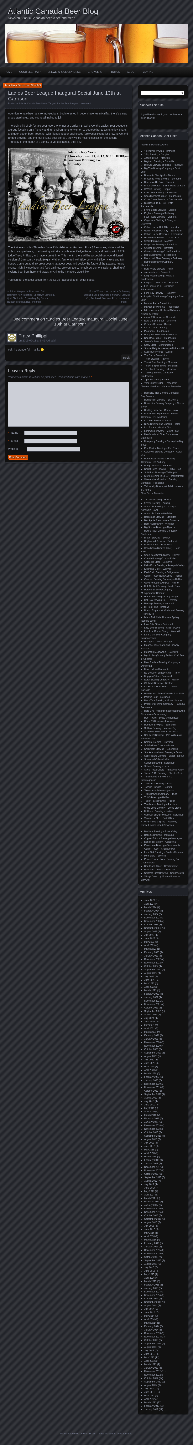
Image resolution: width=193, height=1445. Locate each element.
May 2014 (149, 1316)
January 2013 (151, 1368)
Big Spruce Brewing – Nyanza (159, 527)
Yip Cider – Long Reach (156, 379)
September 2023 (152, 928)
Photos (114, 71)
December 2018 (152, 1125)
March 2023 (150, 948)
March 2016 (150, 1239)
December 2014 (152, 1291)
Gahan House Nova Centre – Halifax (163, 575)
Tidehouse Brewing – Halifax (159, 783)
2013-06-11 (35, 85)
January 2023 (151, 955)
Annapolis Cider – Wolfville (158, 513)
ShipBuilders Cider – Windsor (159, 745)
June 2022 (149, 980)
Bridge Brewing (17, 137)
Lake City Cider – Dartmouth (158, 624)
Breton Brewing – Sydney (157, 537)
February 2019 (151, 1118)
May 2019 (149, 1108)
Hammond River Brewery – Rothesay (163, 258)
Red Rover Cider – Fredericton (160, 338)
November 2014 (152, 1295)
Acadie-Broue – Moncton (157, 158)
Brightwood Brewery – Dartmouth (161, 541)
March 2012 (150, 1402)
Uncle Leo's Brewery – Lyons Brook (162, 807)
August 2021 (150, 1014)
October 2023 (151, 924)
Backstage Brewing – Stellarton (160, 517)
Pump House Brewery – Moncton (161, 334)
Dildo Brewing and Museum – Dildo (162, 424)
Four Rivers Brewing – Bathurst (160, 216)
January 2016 (151, 1246)
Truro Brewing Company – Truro (160, 794)
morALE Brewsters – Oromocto (160, 317)
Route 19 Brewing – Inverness (159, 721)
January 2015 (151, 1288)
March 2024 (150, 907)
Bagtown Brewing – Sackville (159, 161)
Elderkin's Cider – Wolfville (157, 569)
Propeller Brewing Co (110, 133)
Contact (149, 71)
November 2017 (152, 1170)
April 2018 (149, 1153)
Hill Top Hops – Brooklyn (157, 607)
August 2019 (150, 1097)
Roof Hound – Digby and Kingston (161, 717)
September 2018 (152, 1135)
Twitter (82, 279)
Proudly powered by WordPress (78, 1433)
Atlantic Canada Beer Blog (53, 11)
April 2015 (149, 1277)
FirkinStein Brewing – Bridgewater (161, 572)
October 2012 (151, 1378)
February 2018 (151, 1160)
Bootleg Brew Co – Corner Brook (161, 410)
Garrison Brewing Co (82, 125)
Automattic (126, 1433)
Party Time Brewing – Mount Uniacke (163, 700)
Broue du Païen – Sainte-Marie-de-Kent (164, 185)
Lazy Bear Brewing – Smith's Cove (162, 627)
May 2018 (149, 1149)
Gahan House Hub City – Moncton (162, 227)
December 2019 (152, 1084)
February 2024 (151, 910)
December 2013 (152, 1333)
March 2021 (150, 1032)
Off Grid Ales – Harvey (155, 327)
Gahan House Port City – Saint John (162, 230)
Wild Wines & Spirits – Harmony (160, 821)
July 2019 (149, 1101)
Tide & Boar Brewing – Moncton (160, 362)
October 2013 (151, 1340)
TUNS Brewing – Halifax (156, 797)
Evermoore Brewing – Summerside (162, 845)
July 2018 (149, 1142)
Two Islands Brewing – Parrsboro (161, 804)
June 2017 (149, 1187)
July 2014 (149, 1309)
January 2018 (151, 1163)
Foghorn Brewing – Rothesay (159, 213)
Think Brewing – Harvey (156, 358)
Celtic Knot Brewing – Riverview (160, 192)
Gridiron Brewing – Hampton (158, 248)
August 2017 (150, 1181)
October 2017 (151, 1174)
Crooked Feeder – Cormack (158, 420)
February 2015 (151, 1284)
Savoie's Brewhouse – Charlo (159, 341)
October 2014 (151, 1298)
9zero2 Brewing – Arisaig (157, 503)
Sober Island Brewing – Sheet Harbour (164, 756)
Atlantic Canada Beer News (33, 103)
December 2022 (152, 959)
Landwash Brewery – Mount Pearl (161, 431)
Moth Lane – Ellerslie (155, 855)
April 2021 (149, 1028)
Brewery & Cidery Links (64, 71)
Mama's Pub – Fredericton (157, 303)
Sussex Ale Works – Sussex (158, 352)
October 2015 (151, 1257)
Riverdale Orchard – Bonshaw (159, 869)
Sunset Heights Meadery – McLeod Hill (164, 348)
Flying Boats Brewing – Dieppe (160, 210)
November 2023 (152, 921)
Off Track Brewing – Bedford (158, 683)
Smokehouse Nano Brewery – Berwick (164, 752)
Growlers (95, 71)
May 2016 (149, 1232)
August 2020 (150, 1056)
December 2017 (152, 1167)
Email (13, 441)
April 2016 (149, 1236)
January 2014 (151, 1329)
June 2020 (149, 1063)
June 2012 (149, 1392)
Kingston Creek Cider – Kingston (161, 282)
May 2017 (149, 1191)
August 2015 (150, 1264)
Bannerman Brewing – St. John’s (161, 399)
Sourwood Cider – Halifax (157, 759)
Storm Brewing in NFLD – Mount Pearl (164, 476)
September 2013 (152, 1343)
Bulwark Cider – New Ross (158, 544)
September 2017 (152, 1177)
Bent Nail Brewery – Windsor (159, 524)
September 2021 (152, 1011)
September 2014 (152, 1302)
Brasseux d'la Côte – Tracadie (159, 182)
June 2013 (149, 1354)
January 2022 (151, 997)
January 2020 (151, 1080)
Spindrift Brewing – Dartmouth (159, 762)
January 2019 (151, 1122)
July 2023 (149, 935)
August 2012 (150, 1385)
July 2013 (149, 1350)
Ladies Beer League (67, 103)
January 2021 (151, 1039)
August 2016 (150, 1222)
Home (8, 71)
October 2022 (151, 966)
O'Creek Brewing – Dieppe (158, 324)
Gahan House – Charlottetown (159, 848)
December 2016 (152, 1208)
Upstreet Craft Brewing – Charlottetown (164, 873)
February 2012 (151, 1406)
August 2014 (150, 1305)
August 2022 (150, 973)
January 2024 (151, 914)
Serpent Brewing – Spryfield (158, 742)
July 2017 (149, 1184)
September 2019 (152, 1094)
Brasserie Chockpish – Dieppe (159, 175)
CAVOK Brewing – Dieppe (157, 189)
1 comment (85, 103)
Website (13, 448)
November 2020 (152, 1045)
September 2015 (152, 1260)
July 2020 (149, 1059)
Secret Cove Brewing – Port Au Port (162, 469)
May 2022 (149, 983)
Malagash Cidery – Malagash (159, 641)
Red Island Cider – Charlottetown (161, 866)
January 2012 (151, 1409)
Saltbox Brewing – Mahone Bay (160, 728)
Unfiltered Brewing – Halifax (158, 811)
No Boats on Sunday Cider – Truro (162, 672)
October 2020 (151, 1049)
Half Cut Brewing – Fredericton (160, 255)
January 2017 (151, 1205)
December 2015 (152, 1250)
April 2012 (149, 1399)
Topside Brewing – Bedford (158, 787)
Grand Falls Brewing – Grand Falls (162, 237)
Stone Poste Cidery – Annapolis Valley (164, 769)
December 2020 (152, 1042)
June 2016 (149, 1229)
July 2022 (149, 976)
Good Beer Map (30, 71)
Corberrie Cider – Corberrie (158, 562)
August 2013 (150, 1347)
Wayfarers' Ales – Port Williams (160, 818)
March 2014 (150, 1322)
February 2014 (151, 1326)
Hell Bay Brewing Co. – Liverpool (161, 600)
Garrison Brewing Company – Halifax (163, 579)
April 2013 (149, 1361)
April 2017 (149, 1194)
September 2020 (152, 1052)
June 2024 (149, 900)
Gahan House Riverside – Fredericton (163, 234)
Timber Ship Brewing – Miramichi (161, 365)
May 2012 (149, 1395)
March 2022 (150, 990)
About (131, 71)
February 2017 (151, 1201)
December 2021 (152, 1000)
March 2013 (150, 1364)
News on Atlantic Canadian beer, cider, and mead (41, 18)
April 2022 (149, 987)
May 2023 (149, 942)
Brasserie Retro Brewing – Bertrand (162, 178)
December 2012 (152, 1371)
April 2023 (149, 945)
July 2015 (149, 1267)
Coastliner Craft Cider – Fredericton (162, 196)
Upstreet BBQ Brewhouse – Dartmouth (164, 814)
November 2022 (152, 962)
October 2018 (151, 1132)
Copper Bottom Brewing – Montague (163, 838)
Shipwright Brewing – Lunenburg (161, 749)
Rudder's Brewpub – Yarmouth (160, 724)
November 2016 (152, 1212)
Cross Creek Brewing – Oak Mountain (163, 199)
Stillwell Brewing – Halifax (157, 766)
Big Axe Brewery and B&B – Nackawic (163, 165)
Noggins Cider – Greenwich (158, 676)
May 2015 (149, 1274)
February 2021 (151, 1035)
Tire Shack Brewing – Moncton (160, 369)
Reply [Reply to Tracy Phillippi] (126, 357)
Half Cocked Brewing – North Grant (162, 586)
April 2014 (149, 1319)
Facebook (66, 279)
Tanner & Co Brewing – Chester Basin (163, 773)
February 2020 (151, 1077)
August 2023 (150, 931)
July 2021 (149, 1018)
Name (13, 433)
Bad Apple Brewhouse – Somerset (162, 520)
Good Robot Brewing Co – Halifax (161, 582)
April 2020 (149, 1070)
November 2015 (152, 1253)
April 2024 (149, 903)
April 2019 (149, 1111)
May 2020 (149, 1066)
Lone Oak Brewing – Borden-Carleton (163, 852)
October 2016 (151, 1215)
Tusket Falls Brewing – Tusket (159, 801)
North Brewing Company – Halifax (161, 679)
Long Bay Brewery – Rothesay (159, 293)
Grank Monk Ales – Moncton (158, 241)
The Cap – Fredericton (155, 355)
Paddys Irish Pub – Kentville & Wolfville (164, 693)
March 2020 (150, 1073)
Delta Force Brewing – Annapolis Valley (164, 565)
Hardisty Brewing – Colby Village (161, 596)
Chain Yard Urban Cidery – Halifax (162, 555)
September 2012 (152, 1381)
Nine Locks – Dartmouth (156, 669)
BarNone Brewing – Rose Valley (160, 831)
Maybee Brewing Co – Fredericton (161, 307)
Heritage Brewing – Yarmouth (159, 603)
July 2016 (149, 1226)
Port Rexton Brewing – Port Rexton (162, 448)
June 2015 (149, 1271)
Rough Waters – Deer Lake (158, 465)
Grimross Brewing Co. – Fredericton (162, 251)
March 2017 (150, 1198)
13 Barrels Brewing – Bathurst (159, 151)
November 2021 (152, 1004)
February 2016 (151, 1243)
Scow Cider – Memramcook (158, 345)
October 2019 (151, 1090)
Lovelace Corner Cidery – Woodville (162, 631)
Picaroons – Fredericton (156, 331)
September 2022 (152, 969)
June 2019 (149, 1104)
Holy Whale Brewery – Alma (158, 268)
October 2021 (151, 1007)
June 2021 (149, 1021)
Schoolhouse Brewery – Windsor (161, 731)
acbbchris (20, 85)
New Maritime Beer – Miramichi (160, 320)
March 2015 (150, 1281)
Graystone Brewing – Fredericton (161, 244)
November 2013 (152, 1336)
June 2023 (149, 938)
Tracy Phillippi (23, 255)
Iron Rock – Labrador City (157, 427)
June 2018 (149, 1146)
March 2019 (150, 1115)
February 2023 (151, 952)
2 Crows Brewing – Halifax (157, 499)
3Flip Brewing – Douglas (156, 154)
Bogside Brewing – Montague (159, 835)
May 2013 (149, 1357)
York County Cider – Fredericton (160, 383)
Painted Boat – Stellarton (157, 697)
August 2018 (150, 1139)
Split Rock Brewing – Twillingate (160, 472)
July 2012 (149, 1388)
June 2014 (149, 1312)
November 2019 (152, 1087)
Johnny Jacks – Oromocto (157, 272)
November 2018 (152, 1129)
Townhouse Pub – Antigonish (159, 790)
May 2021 (149, 1025)
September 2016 (152, 1219)
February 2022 (151, 994)
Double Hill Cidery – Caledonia (160, 842)
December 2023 (152, 917)
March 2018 (150, 1156)
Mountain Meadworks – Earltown (161, 652)
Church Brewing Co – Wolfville (159, 558)
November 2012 (152, 1374)
